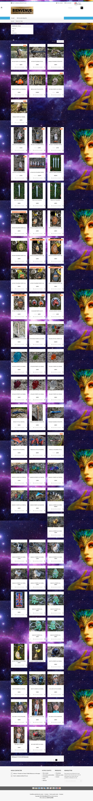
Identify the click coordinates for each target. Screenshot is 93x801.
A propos (61, 794)
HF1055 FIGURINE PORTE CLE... (37, 283)
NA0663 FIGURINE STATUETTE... (55, 61)
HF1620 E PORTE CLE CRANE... (37, 394)
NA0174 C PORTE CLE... (37, 609)
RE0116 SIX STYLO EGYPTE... (37, 89)
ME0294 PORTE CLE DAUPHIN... (37, 505)
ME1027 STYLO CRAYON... (19, 421)
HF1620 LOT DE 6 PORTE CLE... (56, 338)
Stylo (13, 30)
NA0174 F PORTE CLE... (37, 635)
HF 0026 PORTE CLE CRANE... (55, 89)
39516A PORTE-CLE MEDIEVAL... (19, 61)
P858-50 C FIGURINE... (56, 200)
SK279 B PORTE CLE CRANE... (19, 688)
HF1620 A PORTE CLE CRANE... (19, 366)
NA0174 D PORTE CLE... (55, 635)
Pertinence (60, 41)
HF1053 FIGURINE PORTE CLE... (19, 283)
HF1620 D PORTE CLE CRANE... (19, 394)
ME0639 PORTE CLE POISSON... (19, 89)
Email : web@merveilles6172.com (18, 3)
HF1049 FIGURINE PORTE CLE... (37, 661)
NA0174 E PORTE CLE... (55, 609)
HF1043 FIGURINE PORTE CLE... (19, 255)
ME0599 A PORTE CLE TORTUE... (19, 477)
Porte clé (14, 28)
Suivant (61, 760)
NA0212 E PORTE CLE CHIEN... (19, 583)
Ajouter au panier (19, 67)
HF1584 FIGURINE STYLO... (37, 61)
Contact (57, 776)
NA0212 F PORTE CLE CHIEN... (37, 583)
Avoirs (44, 778)
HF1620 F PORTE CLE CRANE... (56, 394)
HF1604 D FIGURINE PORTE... (19, 144)
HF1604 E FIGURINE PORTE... (37, 144)
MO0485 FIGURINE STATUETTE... (37, 421)
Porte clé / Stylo (16, 26)
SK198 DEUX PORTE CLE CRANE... (37, 338)
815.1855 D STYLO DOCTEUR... (37, 716)
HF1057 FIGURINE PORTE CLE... (55, 283)
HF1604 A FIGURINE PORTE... (19, 172)
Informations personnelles (48, 775)
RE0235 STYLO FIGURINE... (19, 449)
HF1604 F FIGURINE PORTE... (55, 144)
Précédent (50, 760)
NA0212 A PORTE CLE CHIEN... (55, 531)
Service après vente (54, 794)
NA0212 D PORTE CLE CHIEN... (56, 557)
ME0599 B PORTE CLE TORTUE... (37, 477)
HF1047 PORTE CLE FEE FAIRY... (19, 661)
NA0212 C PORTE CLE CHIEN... (37, 557)
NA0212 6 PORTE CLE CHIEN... (55, 505)
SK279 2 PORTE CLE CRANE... (37, 688)
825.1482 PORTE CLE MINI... (37, 744)
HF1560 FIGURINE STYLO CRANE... (19, 338)
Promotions (58, 773)
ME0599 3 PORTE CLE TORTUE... (19, 505)
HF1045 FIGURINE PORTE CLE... (37, 255)
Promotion (14, 33)
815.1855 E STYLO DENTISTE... (56, 716)
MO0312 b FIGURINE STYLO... (55, 449)
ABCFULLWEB (50, 797)
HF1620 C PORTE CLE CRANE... (56, 366)
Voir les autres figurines (22, 18)
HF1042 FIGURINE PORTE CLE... (37, 227)
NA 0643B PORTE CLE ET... (37, 311)
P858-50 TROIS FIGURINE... (56, 172)
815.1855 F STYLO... (19, 744)
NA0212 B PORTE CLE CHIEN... (19, 557)
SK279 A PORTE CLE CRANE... (55, 661)
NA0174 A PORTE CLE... (55, 583)
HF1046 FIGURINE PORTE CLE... (55, 255)
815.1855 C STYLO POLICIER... (19, 716)
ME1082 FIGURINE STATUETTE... (55, 421)
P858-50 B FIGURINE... (37, 200)
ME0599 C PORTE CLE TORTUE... (55, 477)
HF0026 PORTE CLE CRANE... (19, 117)
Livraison (46, 794)
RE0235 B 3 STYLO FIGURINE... (37, 449)
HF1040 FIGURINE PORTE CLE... (19, 227)
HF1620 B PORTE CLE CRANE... (37, 366)
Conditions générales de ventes (36, 794)
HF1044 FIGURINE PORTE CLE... (55, 227)
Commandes (45, 776)
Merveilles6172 (45, 796)
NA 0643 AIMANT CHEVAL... (55, 311)
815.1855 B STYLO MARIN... (55, 688)
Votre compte (46, 770)
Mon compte (45, 773)
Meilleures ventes (59, 775)
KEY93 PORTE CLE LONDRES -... (19, 609)
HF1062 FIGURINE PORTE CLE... (19, 311)
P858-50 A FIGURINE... (19, 200)
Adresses (45, 780)
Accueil (12, 18)
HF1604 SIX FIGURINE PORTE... (37, 172)
